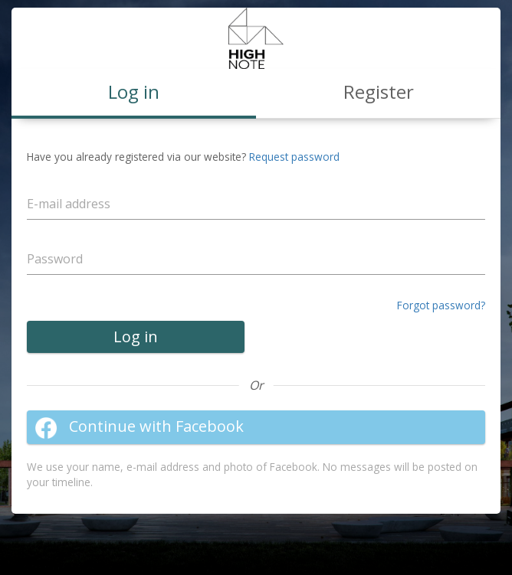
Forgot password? (441, 305)
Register (378, 91)
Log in (135, 336)
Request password (294, 156)
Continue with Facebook (139, 427)
